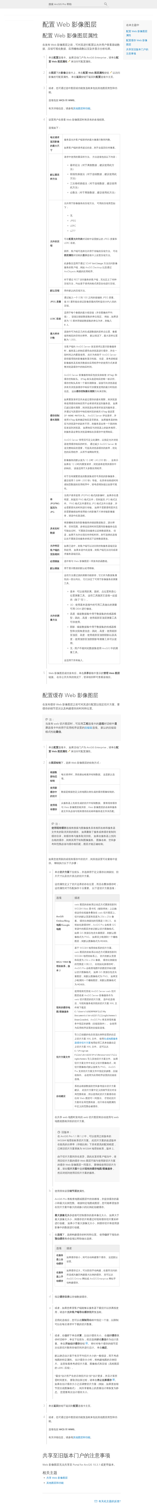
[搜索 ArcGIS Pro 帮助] (75, 4)
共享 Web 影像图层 (57, 1482)
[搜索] (105, 4)
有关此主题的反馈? (110, 1505)
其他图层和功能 (81, 108)
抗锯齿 (88, 729)
